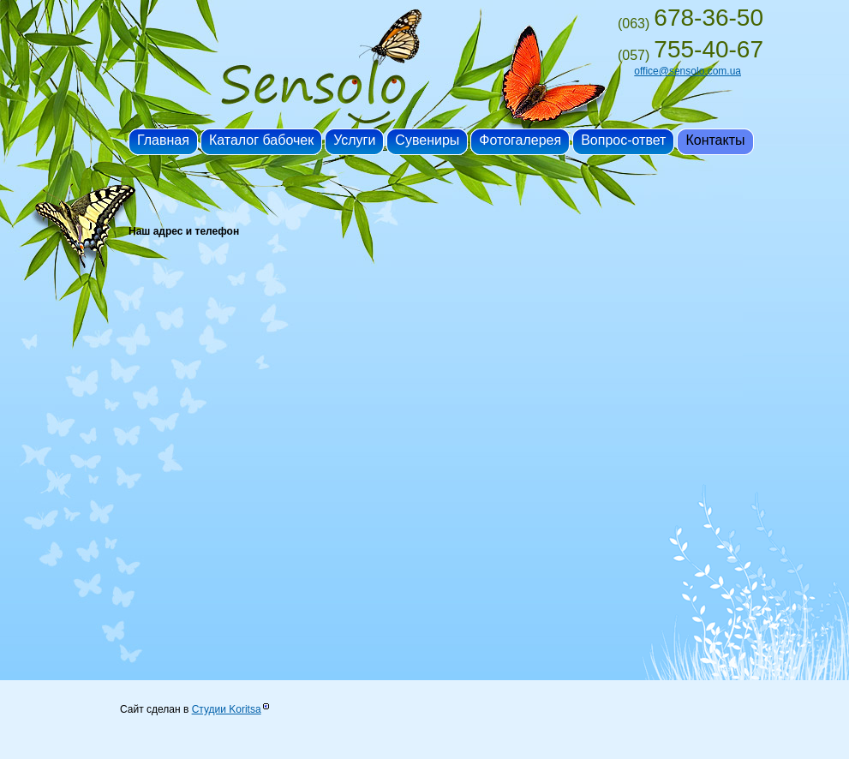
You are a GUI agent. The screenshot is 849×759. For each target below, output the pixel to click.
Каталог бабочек (261, 140)
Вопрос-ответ (623, 140)
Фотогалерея (520, 140)
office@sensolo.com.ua (687, 71)
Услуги (354, 140)
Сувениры (427, 140)
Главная (163, 140)
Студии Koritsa (226, 709)
